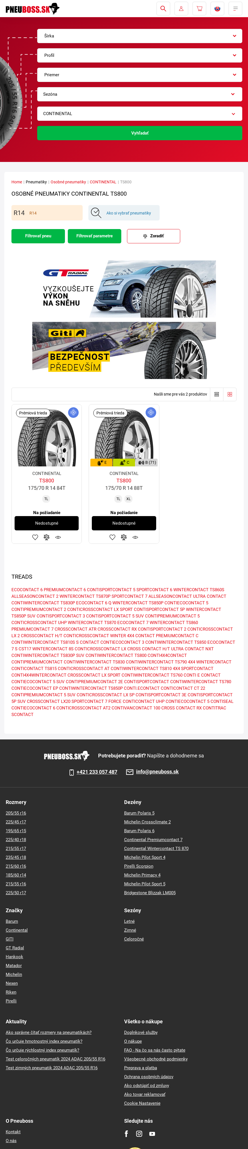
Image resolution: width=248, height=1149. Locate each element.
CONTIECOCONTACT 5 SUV (38, 681)
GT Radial (15, 948)
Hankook (14, 956)
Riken (11, 992)
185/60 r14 (16, 875)
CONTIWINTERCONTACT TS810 (141, 668)
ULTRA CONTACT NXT (192, 648)
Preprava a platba (140, 1067)
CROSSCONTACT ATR (75, 629)
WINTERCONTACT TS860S (198, 589)
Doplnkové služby (141, 1032)
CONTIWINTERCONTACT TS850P (91, 688)
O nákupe (133, 1041)
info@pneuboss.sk (157, 772)
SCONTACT (22, 714)
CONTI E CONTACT (202, 675)
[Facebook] (126, 1134)
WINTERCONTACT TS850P (137, 602)
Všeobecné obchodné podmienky (156, 1059)
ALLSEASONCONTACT (170, 596)
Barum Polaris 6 (139, 830)
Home (16, 182)
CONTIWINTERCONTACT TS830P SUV (47, 655)
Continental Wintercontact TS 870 (156, 848)
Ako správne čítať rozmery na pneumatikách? (49, 1032)
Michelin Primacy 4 (142, 875)
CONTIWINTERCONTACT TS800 (116, 655)
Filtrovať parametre (94, 235)
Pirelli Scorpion (138, 866)
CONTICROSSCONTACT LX (100, 648)
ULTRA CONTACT (209, 596)
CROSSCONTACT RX (117, 629)
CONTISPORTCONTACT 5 (111, 589)
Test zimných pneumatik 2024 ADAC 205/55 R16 (52, 1067)
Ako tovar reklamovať (144, 1094)
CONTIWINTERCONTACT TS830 (94, 662)
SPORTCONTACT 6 (154, 589)
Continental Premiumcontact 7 (153, 839)
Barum (12, 921)
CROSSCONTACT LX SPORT (94, 675)
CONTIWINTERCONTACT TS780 (200, 681)
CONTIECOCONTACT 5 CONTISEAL (199, 701)
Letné (129, 921)
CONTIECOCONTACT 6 (33, 708)
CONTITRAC (214, 708)
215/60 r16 (16, 866)
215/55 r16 (16, 884)
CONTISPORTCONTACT (146, 681)
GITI (9, 939)
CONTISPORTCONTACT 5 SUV (115, 616)
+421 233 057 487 (97, 772)
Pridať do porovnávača (46, 537)
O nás (11, 1140)
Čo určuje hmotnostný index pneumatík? (44, 1041)
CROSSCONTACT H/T (41, 635)
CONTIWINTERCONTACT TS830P (43, 602)
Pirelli (11, 1001)
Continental (17, 930)
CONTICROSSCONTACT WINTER (95, 635)
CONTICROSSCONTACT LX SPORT (100, 609)
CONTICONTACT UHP (143, 701)
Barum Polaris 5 (139, 813)
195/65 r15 (16, 830)
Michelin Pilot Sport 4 (144, 857)
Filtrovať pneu (38, 235)
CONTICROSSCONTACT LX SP (105, 694)
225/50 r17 (16, 892)
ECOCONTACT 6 (27, 589)
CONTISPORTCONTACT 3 (61, 616)
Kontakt (13, 1131)
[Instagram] (139, 1134)
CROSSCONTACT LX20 (48, 701)
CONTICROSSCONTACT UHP (39, 622)
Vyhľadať (139, 133)
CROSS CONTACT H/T (148, 648)
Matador (14, 965)
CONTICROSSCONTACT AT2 (83, 708)
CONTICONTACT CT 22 (183, 688)
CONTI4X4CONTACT (167, 655)
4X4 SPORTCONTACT (193, 668)
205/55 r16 (16, 813)
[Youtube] (152, 1134)
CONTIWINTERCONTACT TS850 (175, 642)
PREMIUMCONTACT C (177, 635)
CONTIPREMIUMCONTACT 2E (94, 681)
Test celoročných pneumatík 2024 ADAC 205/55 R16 (55, 1059)
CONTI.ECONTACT (142, 688)
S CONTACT (87, 642)
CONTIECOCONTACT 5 (186, 602)
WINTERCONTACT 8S (53, 648)
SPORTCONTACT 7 (129, 596)
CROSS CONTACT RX (181, 708)
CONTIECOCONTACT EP (34, 688)
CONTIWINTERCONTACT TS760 (152, 675)
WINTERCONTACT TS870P (84, 596)
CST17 (25, 648)
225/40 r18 (16, 839)
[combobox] (139, 36)
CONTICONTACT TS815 (34, 668)
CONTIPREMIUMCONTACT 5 (172, 616)
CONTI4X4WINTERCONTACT (38, 675)
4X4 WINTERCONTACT (209, 662)
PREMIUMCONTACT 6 (65, 589)
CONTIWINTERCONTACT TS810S (43, 642)
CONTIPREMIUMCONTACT (37, 662)
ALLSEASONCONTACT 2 (34, 596)
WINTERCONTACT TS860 (174, 622)
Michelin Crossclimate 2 (147, 822)
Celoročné (134, 939)
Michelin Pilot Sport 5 (144, 884)
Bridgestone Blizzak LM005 (150, 892)
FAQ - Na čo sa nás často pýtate (154, 1050)
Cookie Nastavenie (142, 1103)
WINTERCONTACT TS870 (92, 622)
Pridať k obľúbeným (35, 537)
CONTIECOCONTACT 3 (122, 642)
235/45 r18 (16, 857)
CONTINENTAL (103, 182)
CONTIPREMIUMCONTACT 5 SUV (43, 694)
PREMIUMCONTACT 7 (32, 629)
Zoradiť (157, 235)
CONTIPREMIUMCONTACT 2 (38, 609)
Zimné (130, 930)
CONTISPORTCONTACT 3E (161, 694)
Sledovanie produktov (58, 537)
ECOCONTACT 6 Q (93, 602)
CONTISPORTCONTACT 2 (162, 629)
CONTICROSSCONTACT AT (84, 668)
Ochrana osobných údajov (148, 1076)
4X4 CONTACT (141, 635)
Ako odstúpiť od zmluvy (146, 1085)
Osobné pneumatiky (68, 182)
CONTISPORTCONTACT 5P (159, 609)
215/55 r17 (16, 848)
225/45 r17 (16, 822)
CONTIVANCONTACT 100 (136, 708)
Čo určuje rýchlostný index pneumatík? (42, 1050)
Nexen (12, 983)
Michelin (14, 974)
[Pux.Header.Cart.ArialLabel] (199, 8)
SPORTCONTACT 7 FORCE (97, 701)
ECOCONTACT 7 (132, 622)
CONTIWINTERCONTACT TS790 (156, 662)
